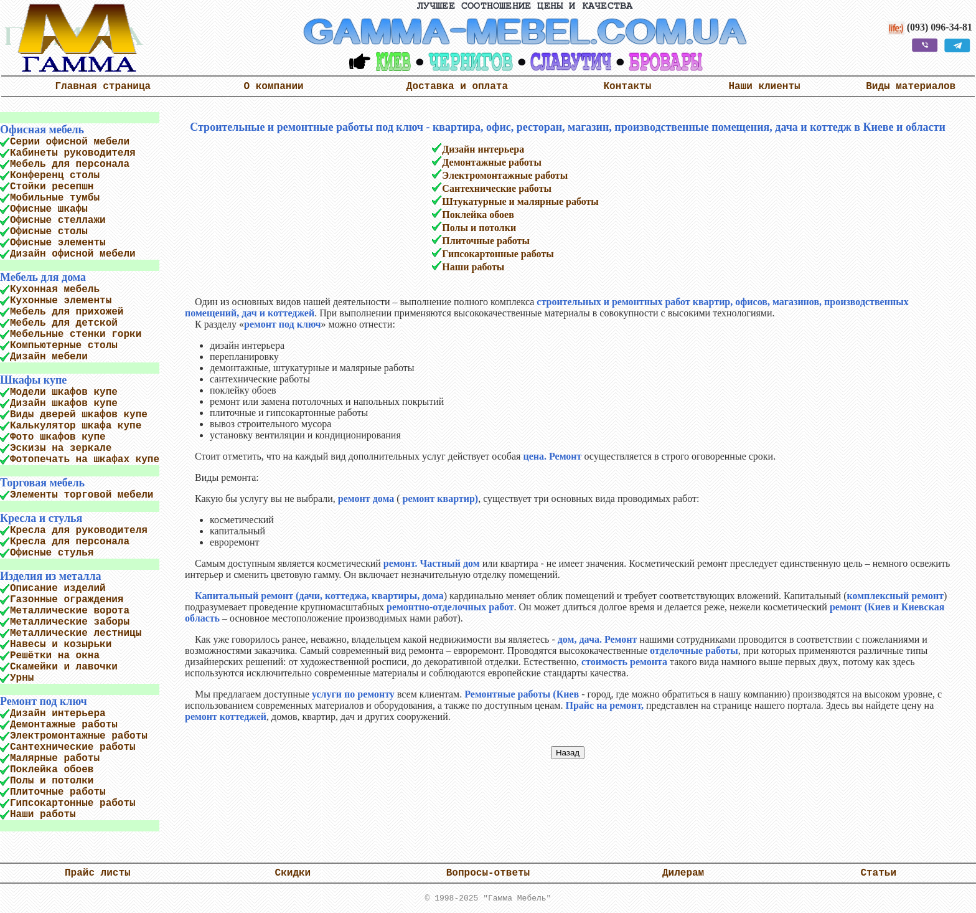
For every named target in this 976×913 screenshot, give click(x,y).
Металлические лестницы (75, 633)
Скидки (293, 873)
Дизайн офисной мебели (73, 254)
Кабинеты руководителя (73, 153)
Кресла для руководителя (79, 530)
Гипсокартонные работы (73, 803)
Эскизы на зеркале (60, 448)
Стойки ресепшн (51, 186)
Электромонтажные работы (79, 736)
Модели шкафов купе (64, 392)
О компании (274, 86)
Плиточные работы (58, 792)
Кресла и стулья (41, 518)
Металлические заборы (69, 622)
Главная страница (103, 86)
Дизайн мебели (49, 356)
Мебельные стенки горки (75, 334)
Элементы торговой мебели (81, 495)
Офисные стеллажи (58, 220)
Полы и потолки (51, 781)
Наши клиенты (764, 86)
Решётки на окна (55, 655)
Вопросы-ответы (488, 873)
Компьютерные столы (64, 345)
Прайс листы (98, 873)
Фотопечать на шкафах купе (84, 459)
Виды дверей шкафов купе (79, 414)
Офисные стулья (51, 553)
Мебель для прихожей (66, 312)
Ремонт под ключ (43, 701)
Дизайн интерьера (58, 713)
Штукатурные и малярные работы (520, 201)
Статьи (878, 873)
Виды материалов (910, 86)
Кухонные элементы (60, 300)
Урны (22, 678)
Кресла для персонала (69, 541)
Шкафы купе (33, 380)
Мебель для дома (43, 277)
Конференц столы (55, 175)
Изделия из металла (50, 576)
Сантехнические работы (73, 747)
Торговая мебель (42, 482)
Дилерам (683, 873)
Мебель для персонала (69, 164)
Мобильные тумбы (55, 198)
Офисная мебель (42, 129)
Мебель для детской (64, 323)
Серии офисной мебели (69, 142)
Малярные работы (55, 758)
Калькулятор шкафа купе (75, 426)
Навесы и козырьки (60, 644)
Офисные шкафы (49, 209)
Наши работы (43, 814)
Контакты (628, 86)
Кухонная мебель (55, 289)
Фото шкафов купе (58, 437)
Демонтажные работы (64, 725)
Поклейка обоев (51, 769)
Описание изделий (58, 588)
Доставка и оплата (457, 86)
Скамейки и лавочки (64, 667)
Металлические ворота (69, 611)
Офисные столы (49, 231)
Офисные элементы (58, 242)
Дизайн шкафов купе (64, 403)
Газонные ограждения (66, 599)
